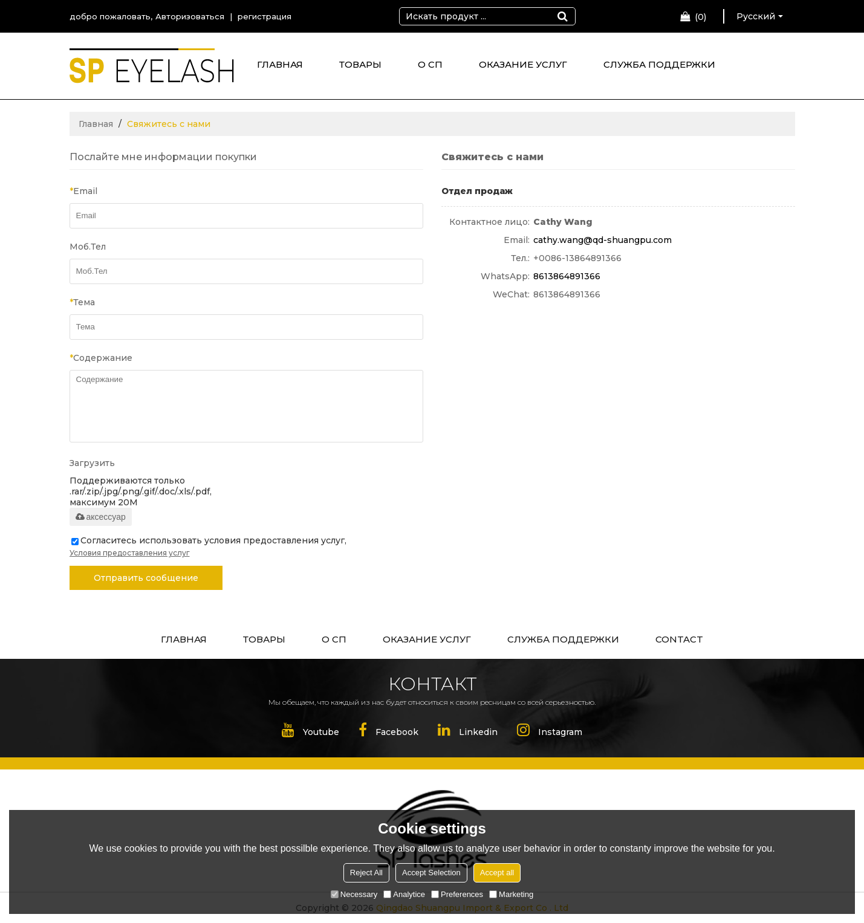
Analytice (404, 894)
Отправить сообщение (146, 577)
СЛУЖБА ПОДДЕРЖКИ (659, 64)
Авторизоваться (189, 16)
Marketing (511, 894)
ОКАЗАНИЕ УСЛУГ (523, 64)
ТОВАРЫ (360, 64)
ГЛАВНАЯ (280, 64)
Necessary (354, 894)
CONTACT (679, 639)
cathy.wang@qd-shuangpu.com (602, 240)
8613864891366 (566, 276)
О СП (430, 64)
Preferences (457, 894)
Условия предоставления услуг (130, 552)
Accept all (497, 872)
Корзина (700, 16)
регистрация (264, 16)
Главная (96, 123)
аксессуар (101, 517)
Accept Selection (431, 872)
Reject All (366, 872)
